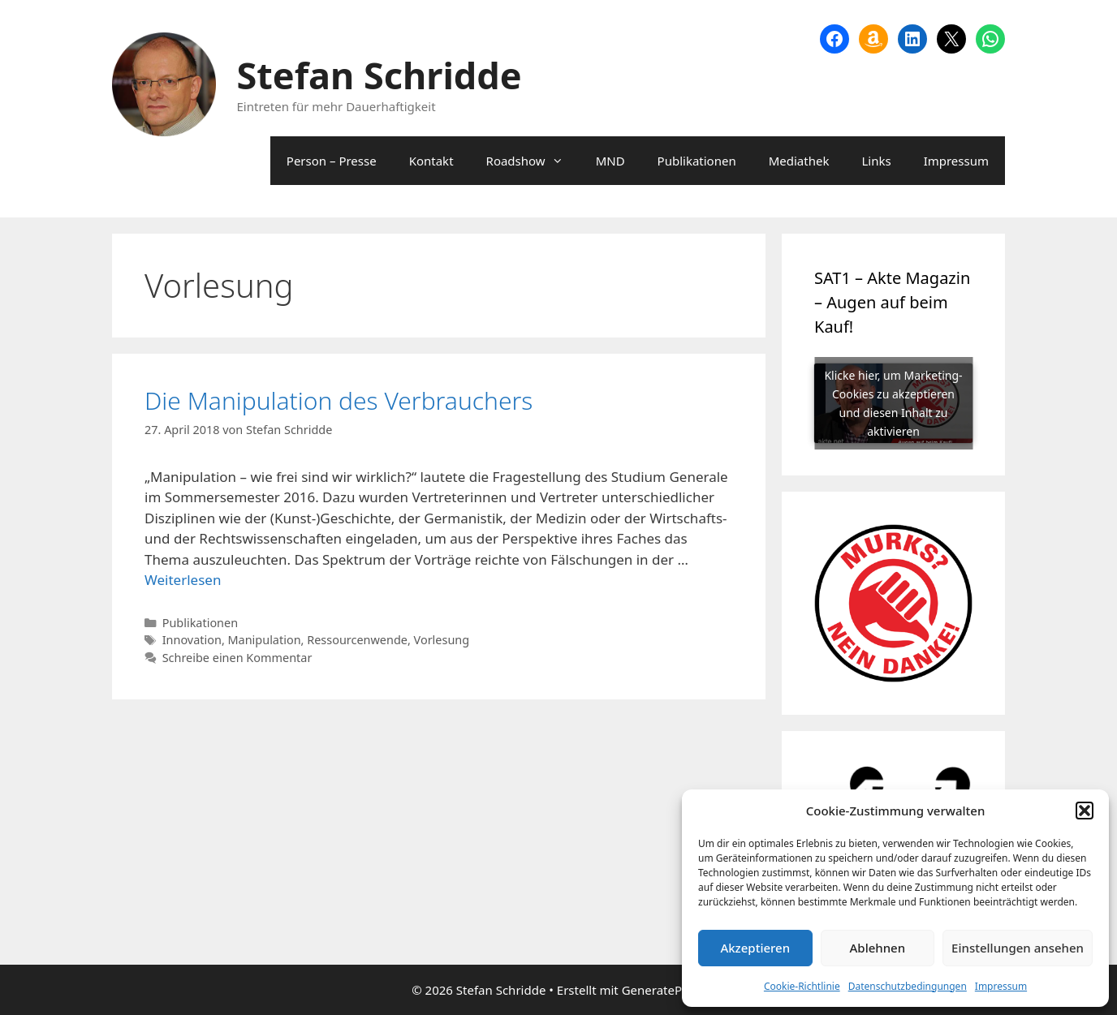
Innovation (192, 639)
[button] (1084, 810)
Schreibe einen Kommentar (237, 657)
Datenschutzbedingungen (907, 986)
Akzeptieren (755, 948)
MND (610, 161)
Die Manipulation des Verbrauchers (338, 400)
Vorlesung (442, 639)
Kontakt (431, 161)
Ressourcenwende (357, 639)
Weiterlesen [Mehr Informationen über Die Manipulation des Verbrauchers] (182, 579)
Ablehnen (878, 948)
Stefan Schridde (379, 75)
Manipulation (264, 639)
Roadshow (533, 160)
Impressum (1001, 986)
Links (876, 161)
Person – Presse (332, 161)
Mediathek (799, 161)
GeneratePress (663, 990)
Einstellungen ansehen (1017, 948)
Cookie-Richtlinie (802, 986)
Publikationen (697, 161)
